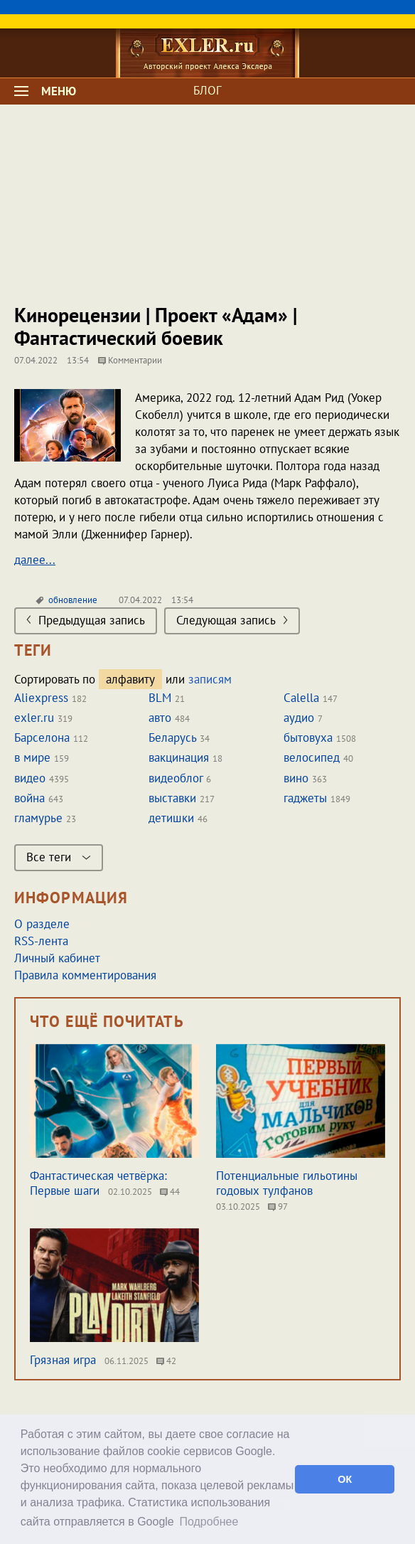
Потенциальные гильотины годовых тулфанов (286, 1183)
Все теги (58, 857)
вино (296, 778)
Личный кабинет (57, 958)
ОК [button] (345, 1479)
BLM (160, 698)
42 (166, 1361)
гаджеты (305, 798)
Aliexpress (41, 698)
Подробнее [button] (208, 1522)
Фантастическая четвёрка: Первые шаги (98, 1183)
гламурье (38, 818)
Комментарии (130, 360)
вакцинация (179, 757)
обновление (72, 600)
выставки (172, 798)
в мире (32, 757)
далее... (34, 560)
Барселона (42, 737)
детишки (171, 818)
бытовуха (308, 737)
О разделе (42, 924)
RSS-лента (41, 941)
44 (170, 1192)
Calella (301, 698)
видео (29, 778)
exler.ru (34, 717)
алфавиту (130, 679)
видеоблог (176, 778)
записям (210, 679)
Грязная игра (63, 1360)
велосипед (312, 757)
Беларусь (172, 737)
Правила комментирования (85, 975)
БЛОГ (207, 90)
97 (278, 1206)
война (29, 798)
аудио (299, 717)
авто (160, 717)
